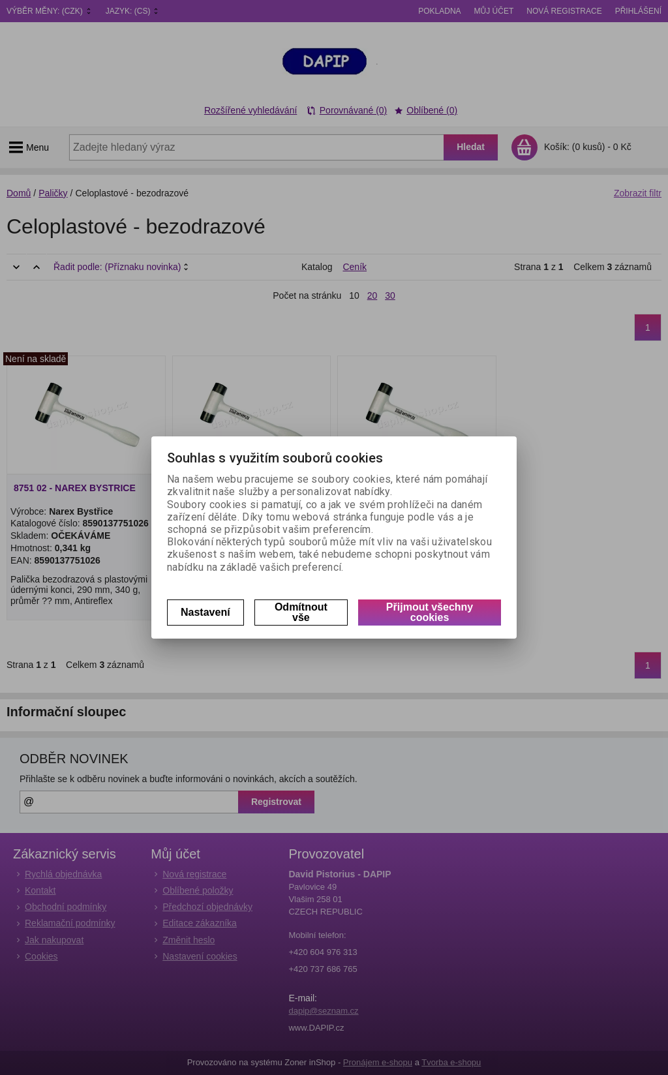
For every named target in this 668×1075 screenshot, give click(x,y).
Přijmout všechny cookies (429, 612)
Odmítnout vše (301, 612)
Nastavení (205, 612)
